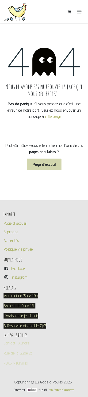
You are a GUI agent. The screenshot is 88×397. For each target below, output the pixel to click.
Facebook (18, 268)
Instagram (19, 277)
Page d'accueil (44, 164)
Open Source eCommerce (61, 390)
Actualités (11, 240)
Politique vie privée (18, 249)
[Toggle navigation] (79, 12)
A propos (11, 231)
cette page (53, 116)
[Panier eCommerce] (69, 12)
